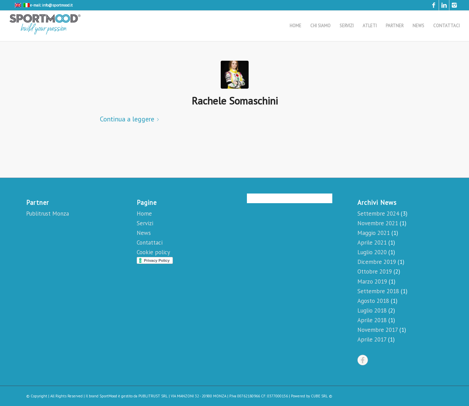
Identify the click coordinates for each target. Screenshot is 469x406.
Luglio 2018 (372, 310)
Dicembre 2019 (376, 262)
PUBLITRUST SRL (153, 396)
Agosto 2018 (373, 301)
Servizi (145, 223)
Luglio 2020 (372, 252)
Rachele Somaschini (234, 100)
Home (144, 213)
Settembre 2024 (378, 213)
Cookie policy (153, 252)
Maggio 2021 (373, 233)
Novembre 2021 (377, 223)
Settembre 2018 (378, 291)
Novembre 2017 (377, 330)
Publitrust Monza (47, 213)
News (144, 233)
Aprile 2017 (371, 339)
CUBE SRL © (321, 396)
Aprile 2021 (372, 242)
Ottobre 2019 (374, 271)
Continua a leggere (130, 119)
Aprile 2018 (372, 320)
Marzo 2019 (372, 281)
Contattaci (150, 242)
